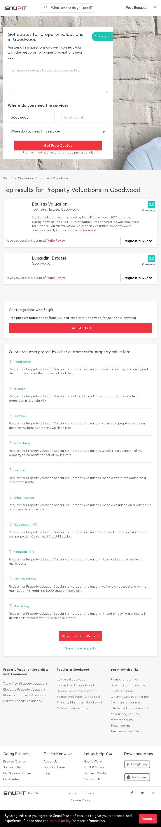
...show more (87, 230)
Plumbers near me (124, 679)
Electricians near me (125, 702)
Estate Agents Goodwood (75, 685)
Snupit (7, 178)
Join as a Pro (12, 767)
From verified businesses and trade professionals (58, 152)
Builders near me (123, 691)
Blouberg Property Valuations (24, 689)
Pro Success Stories (17, 773)
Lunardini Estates (49, 258)
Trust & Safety (94, 767)
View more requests (80, 648)
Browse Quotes (14, 761)
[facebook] (132, 793)
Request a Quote (138, 241)
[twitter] (142, 793)
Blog (47, 773)
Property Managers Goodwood (79, 702)
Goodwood (26, 178)
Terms (71, 793)
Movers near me (122, 720)
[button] (155, 8)
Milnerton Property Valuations (24, 695)
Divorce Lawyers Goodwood (77, 691)
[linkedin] (153, 793)
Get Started (80, 328)
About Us (50, 761)
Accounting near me (125, 714)
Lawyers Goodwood (71, 679)
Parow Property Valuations (22, 701)
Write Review (56, 241)
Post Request (136, 8)
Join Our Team (54, 767)
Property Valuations (54, 178)
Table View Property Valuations (25, 684)
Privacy (89, 793)
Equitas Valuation (50, 204)
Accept (148, 818)
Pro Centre (11, 779)
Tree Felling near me (125, 731)
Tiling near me (121, 726)
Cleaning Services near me (130, 697)
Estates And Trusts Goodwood (78, 697)
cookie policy (59, 821)
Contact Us (92, 779)
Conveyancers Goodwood (75, 708)
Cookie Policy (80, 800)
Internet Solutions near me (129, 708)
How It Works (93, 761)
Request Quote (95, 773)
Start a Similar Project (80, 636)
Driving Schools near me (128, 685)
